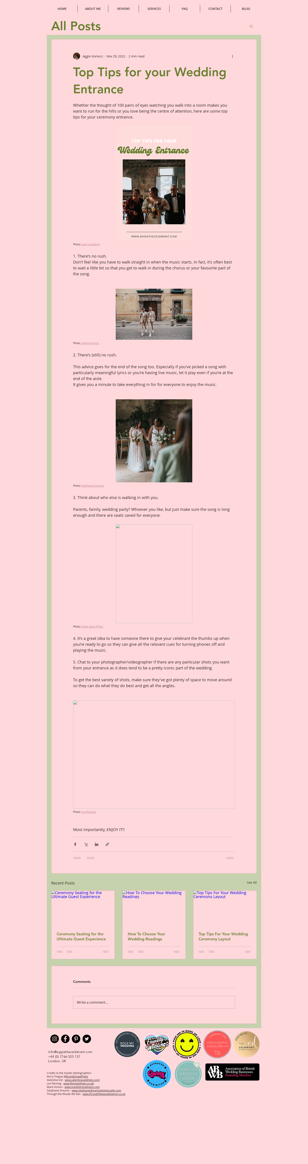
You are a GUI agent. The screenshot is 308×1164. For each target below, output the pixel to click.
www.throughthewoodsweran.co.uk (104, 1094)
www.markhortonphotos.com (82, 1087)
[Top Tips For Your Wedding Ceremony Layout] (225, 908)
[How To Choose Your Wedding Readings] (154, 908)
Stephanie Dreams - (59, 1090)
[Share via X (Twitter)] (86, 844)
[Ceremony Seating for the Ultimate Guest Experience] (83, 908)
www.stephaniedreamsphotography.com (96, 1090)
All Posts (76, 26)
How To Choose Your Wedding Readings (146, 936)
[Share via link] (107, 844)
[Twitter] (86, 1039)
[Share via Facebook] (75, 844)
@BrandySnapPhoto (76, 1076)
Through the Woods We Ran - (65, 1094)
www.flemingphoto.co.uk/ (78, 1083)
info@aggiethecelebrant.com (70, 1052)
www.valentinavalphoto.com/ (82, 1080)
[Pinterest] (76, 1039)
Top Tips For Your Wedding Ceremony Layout (223, 936)
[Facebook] (65, 1039)
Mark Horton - (56, 1087)
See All (252, 882)
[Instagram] (54, 1039)
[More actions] (232, 56)
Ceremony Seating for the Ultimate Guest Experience (81, 936)
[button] (251, 26)
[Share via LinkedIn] (96, 844)
